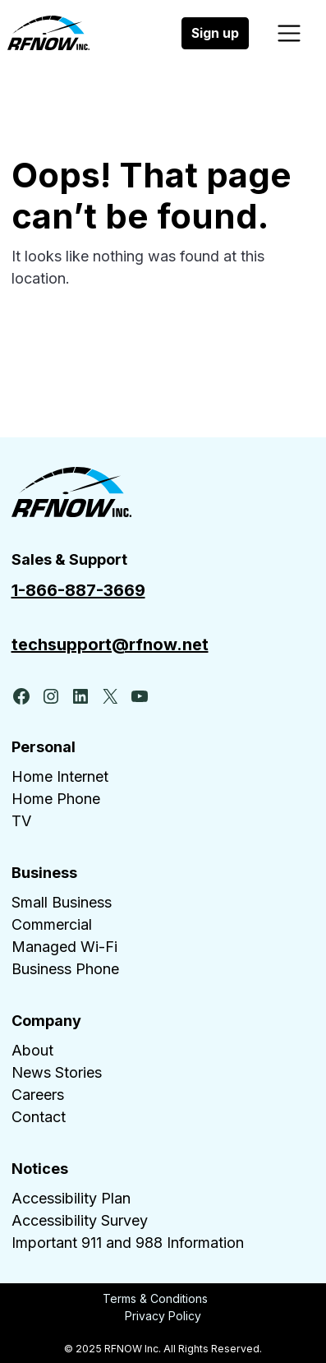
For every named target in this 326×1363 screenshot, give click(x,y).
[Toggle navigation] (289, 33)
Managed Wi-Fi (64, 946)
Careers (37, 1094)
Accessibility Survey (79, 1220)
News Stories (56, 1072)
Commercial (51, 924)
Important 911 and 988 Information (127, 1242)
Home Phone (55, 798)
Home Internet (59, 776)
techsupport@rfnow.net (110, 644)
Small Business (61, 902)
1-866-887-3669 (78, 590)
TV (21, 820)
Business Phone (65, 968)
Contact (38, 1116)
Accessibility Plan (71, 1198)
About (32, 1050)
